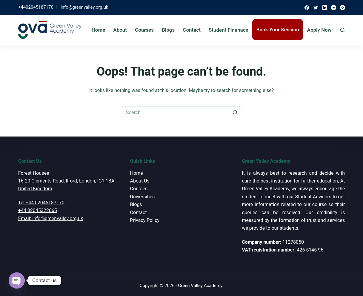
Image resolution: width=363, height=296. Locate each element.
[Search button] (235, 112)
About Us (140, 181)
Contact (192, 30)
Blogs (168, 30)
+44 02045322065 (37, 210)
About (120, 30)
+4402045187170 (35, 7)
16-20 (24, 181)
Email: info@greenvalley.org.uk (50, 218)
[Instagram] (342, 7)
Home (98, 30)
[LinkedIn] (324, 7)
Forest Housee (33, 173)
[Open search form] (342, 30)
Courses (144, 30)
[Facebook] (306, 7)
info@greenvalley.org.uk (84, 7)
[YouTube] (333, 7)
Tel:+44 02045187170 (41, 202)
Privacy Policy (145, 220)
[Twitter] (315, 7)
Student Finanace (228, 30)
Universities (142, 197)
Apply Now (319, 30)
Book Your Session (277, 30)
